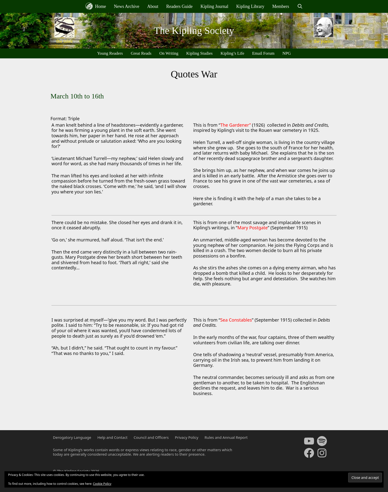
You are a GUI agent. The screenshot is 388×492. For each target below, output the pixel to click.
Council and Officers (151, 437)
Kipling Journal (214, 6)
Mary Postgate (253, 228)
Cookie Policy (102, 484)
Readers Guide (179, 6)
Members (280, 6)
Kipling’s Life (232, 53)
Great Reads (141, 53)
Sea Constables (236, 320)
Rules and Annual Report (225, 437)
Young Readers (110, 53)
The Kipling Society (194, 30)
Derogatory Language (72, 437)
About (152, 6)
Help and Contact (112, 437)
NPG (286, 53)
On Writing (168, 53)
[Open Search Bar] (300, 6)
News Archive (126, 6)
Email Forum (263, 53)
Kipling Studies (199, 53)
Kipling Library (250, 6)
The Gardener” (235, 125)
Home (95, 6)
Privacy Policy (186, 437)
